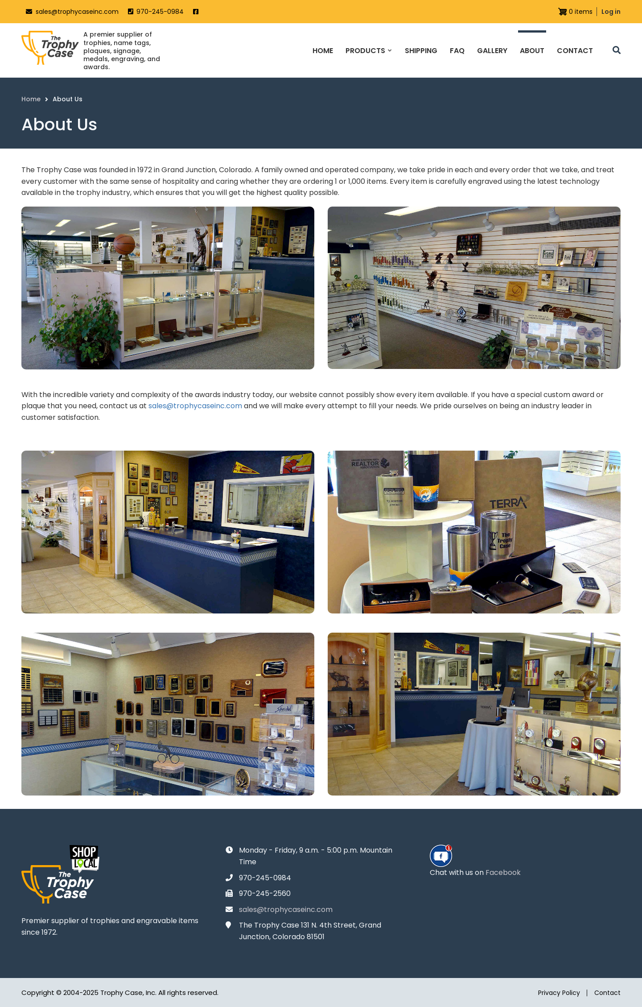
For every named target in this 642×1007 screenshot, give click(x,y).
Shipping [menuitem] (421, 51)
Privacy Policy (559, 993)
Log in (611, 11)
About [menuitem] (532, 51)
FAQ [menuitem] (457, 51)
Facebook (503, 872)
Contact (607, 993)
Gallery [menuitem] (492, 51)
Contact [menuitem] (575, 51)
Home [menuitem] (323, 51)
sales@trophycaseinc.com (77, 11)
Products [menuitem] (368, 58)
